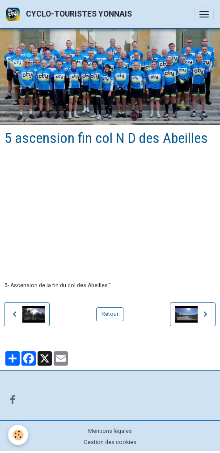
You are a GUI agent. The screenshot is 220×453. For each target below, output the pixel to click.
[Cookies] (18, 435)
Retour (110, 314)
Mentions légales (110, 431)
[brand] (70, 14)
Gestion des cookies (110, 442)
